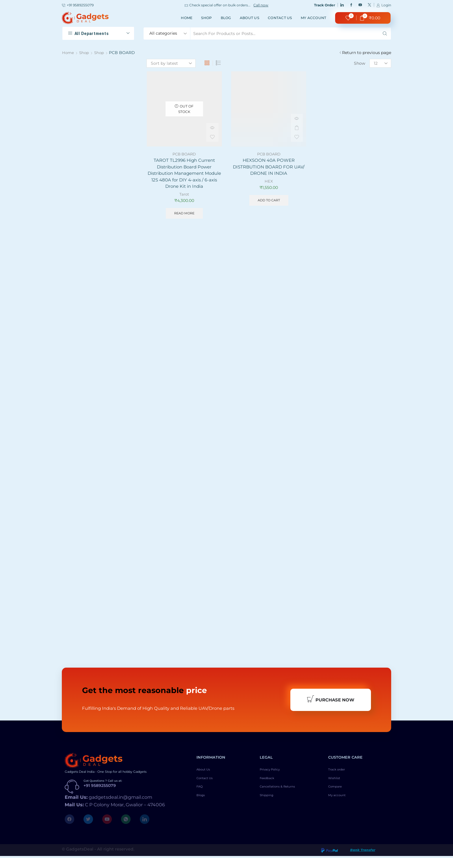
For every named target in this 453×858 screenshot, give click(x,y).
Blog (226, 18)
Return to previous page (366, 52)
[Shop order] (171, 63)
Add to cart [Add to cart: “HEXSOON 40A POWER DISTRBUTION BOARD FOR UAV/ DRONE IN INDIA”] (268, 202)
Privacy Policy (274, 772)
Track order (339, 772)
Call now (260, 5)
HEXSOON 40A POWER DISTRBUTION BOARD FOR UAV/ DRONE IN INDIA (268, 167)
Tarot (184, 196)
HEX (269, 182)
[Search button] (385, 33)
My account (313, 18)
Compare (337, 791)
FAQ (200, 791)
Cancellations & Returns (284, 791)
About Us (249, 18)
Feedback (269, 782)
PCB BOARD (184, 154)
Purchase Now (330, 700)
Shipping (269, 801)
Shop (206, 18)
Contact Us (280, 18)
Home (186, 18)
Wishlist (336, 782)
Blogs (202, 801)
